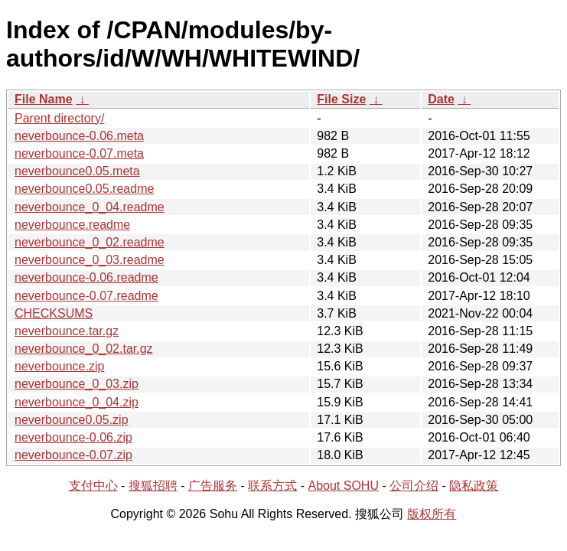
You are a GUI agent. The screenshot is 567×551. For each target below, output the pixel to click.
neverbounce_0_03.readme (90, 259)
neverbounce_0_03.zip (76, 383)
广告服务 (212, 485)
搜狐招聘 (153, 485)
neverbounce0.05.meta (77, 171)
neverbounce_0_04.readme (90, 207)
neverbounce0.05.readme (84, 188)
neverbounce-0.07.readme (86, 295)
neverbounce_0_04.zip (76, 402)
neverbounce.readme (72, 224)
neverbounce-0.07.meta (79, 153)
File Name (44, 99)
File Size (341, 99)
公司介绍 (413, 485)
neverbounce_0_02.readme (90, 242)
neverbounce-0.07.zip (73, 454)
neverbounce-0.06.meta (79, 135)
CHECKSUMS (54, 313)
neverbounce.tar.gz (67, 330)
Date (441, 99)
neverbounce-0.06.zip (73, 437)
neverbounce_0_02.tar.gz (84, 348)
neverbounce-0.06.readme (86, 277)
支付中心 (93, 485)
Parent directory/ (59, 118)
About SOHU (343, 485)
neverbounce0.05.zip (72, 419)
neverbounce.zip (59, 366)
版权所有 (431, 513)
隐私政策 (473, 485)
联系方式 (272, 485)
